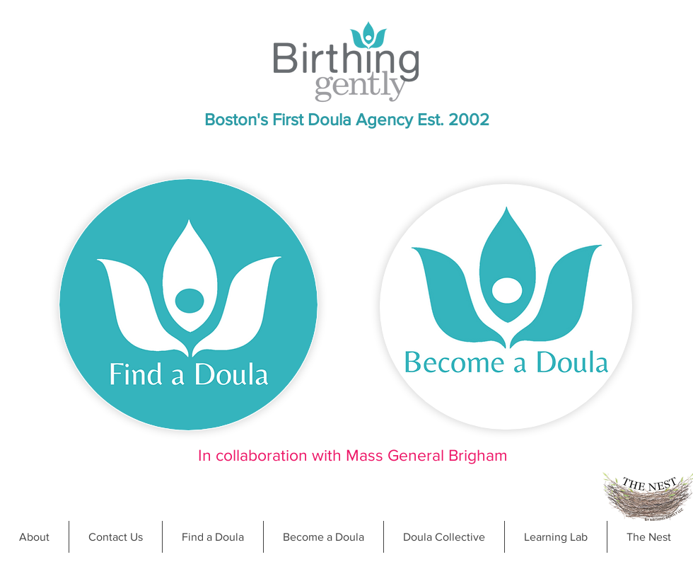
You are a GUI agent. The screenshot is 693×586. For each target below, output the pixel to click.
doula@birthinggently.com (397, 579)
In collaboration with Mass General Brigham (353, 455)
